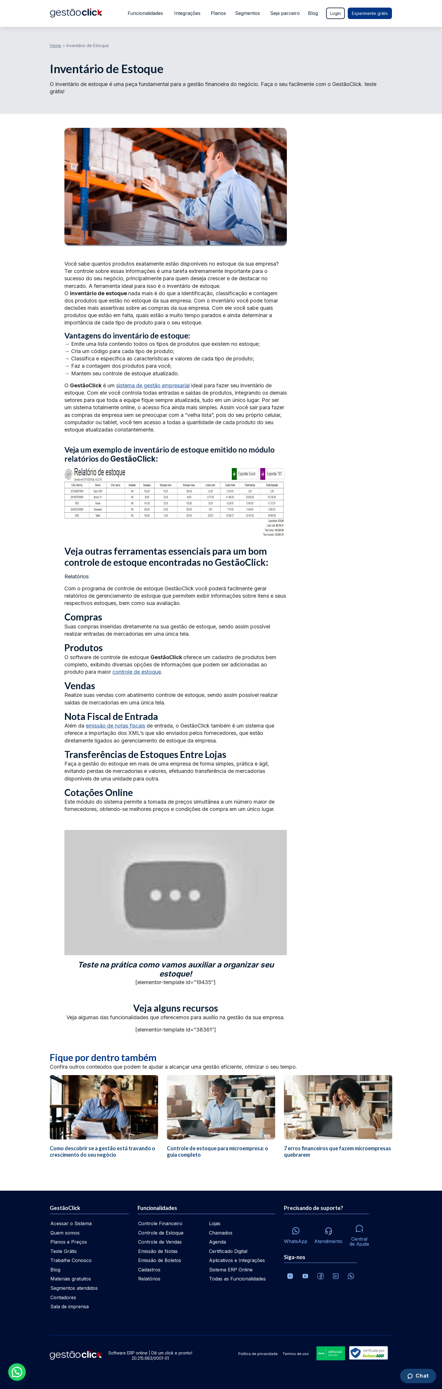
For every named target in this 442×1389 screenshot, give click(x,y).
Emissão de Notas (158, 1251)
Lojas (214, 1223)
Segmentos (247, 13)
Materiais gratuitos (70, 1279)
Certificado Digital (228, 1251)
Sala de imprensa (69, 1306)
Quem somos (65, 1233)
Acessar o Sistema (71, 1223)
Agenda (217, 1242)
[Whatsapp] (295, 1234)
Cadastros (149, 1270)
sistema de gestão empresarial (153, 385)
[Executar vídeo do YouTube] (175, 892)
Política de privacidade (258, 1354)
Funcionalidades (144, 13)
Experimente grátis (370, 13)
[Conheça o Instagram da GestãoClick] (290, 1276)
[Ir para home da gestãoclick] (76, 13)
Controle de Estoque (161, 1233)
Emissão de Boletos (159, 1260)
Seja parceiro (285, 13)
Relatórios (149, 1279)
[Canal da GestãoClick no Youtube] (305, 1276)
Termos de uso (295, 1354)
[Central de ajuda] (359, 1234)
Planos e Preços (68, 1242)
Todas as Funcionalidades (237, 1279)
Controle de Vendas (160, 1242)
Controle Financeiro (160, 1223)
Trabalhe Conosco (71, 1260)
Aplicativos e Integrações (237, 1260)
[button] (17, 1372)
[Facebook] (320, 1276)
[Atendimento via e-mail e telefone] (328, 1234)
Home (55, 45)
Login (335, 13)
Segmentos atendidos (74, 1288)
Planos (217, 13)
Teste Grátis (63, 1251)
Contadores (63, 1297)
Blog (313, 13)
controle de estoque (136, 672)
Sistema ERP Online (231, 1270)
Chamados (220, 1233)
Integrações (187, 13)
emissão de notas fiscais (115, 726)
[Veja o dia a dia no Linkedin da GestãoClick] (336, 1276)
